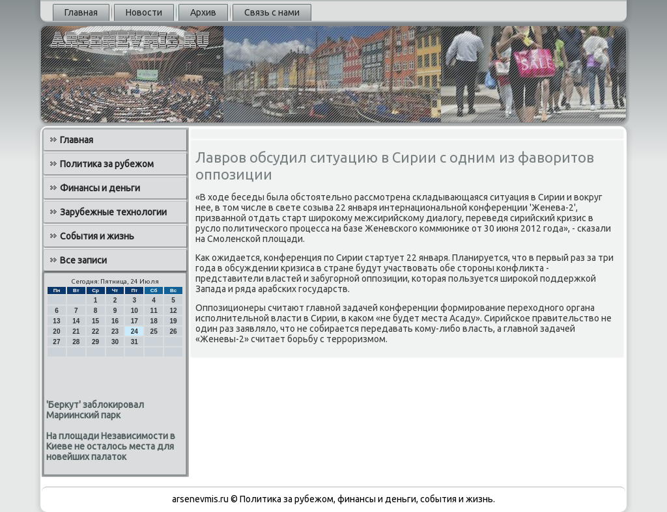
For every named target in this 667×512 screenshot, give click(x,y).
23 (115, 331)
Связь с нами (272, 12)
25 (154, 331)
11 (154, 310)
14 (75, 321)
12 (173, 310)
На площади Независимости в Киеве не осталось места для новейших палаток (110, 446)
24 (134, 331)
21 (75, 331)
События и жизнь (97, 236)
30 (115, 341)
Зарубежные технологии (113, 212)
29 (95, 341)
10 (134, 310)
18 (154, 321)
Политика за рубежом (107, 164)
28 (75, 341)
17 (134, 321)
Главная (81, 12)
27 (56, 341)
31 (134, 341)
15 (95, 321)
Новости (144, 12)
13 (56, 321)
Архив (203, 12)
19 (173, 321)
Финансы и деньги (100, 188)
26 (173, 331)
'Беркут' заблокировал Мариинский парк (95, 409)
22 (95, 331)
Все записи (83, 260)
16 (115, 321)
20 (56, 331)
